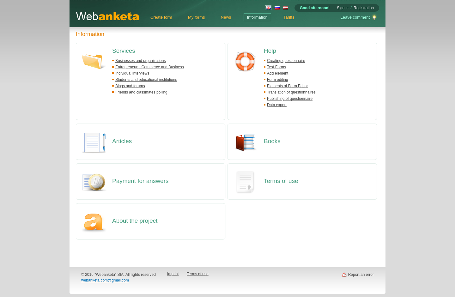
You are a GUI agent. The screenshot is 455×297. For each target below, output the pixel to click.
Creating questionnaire (286, 60)
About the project (135, 220)
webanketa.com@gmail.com (105, 280)
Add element (277, 73)
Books (272, 141)
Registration (364, 8)
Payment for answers (140, 181)
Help (270, 50)
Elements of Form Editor (287, 86)
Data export (277, 105)
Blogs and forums (130, 86)
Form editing (277, 79)
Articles (122, 141)
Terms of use (281, 181)
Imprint (173, 274)
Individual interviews (132, 73)
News (226, 17)
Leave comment (355, 17)
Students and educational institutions (146, 79)
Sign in (343, 8)
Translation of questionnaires (291, 92)
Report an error (361, 274)
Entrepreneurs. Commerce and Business (149, 67)
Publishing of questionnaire (289, 98)
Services (123, 50)
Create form (161, 17)
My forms (196, 17)
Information (257, 17)
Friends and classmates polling (141, 92)
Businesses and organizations (140, 60)
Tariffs (288, 17)
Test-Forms (276, 67)
